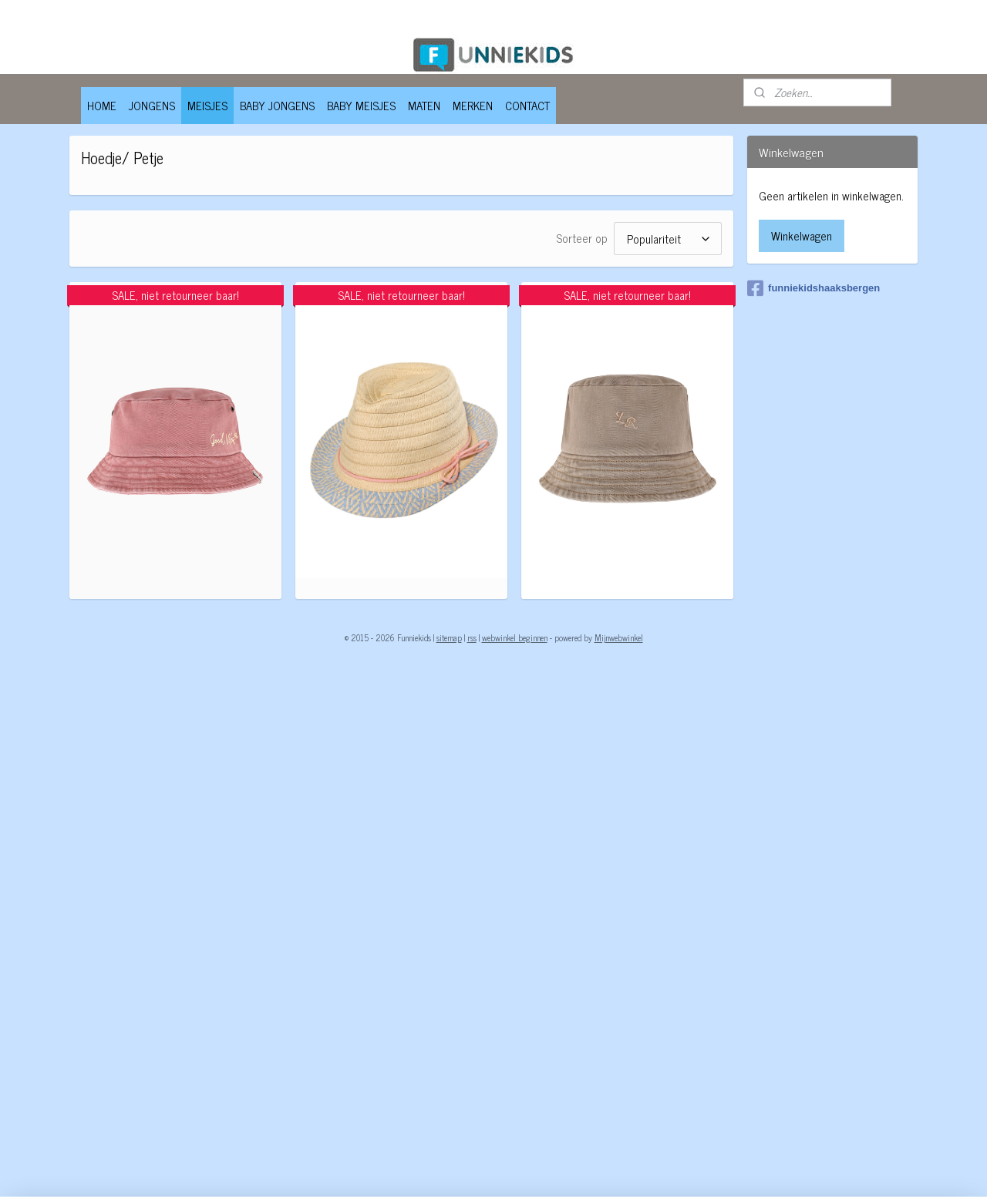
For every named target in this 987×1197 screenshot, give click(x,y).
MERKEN (473, 105)
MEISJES (207, 105)
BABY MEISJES (361, 105)
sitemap (449, 637)
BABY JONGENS (277, 105)
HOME (101, 105)
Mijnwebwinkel (619, 637)
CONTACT (527, 105)
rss (472, 637)
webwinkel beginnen (514, 637)
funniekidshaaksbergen (813, 288)
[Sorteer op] (667, 238)
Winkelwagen (801, 235)
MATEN (424, 105)
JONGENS (152, 105)
